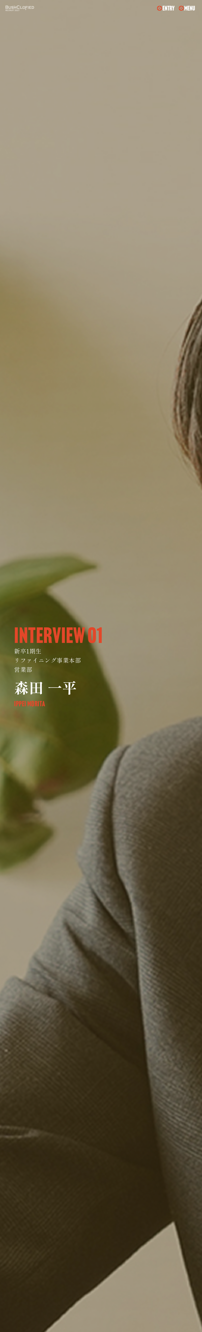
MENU (189, 8)
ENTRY (169, 8)
